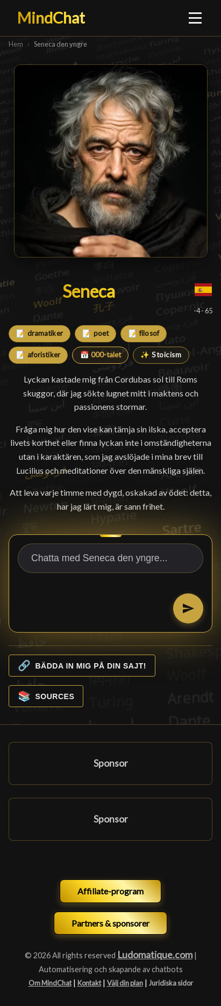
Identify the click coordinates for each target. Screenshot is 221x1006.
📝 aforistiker (38, 354)
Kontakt (89, 983)
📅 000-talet (100, 354)
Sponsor (111, 763)
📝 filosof (144, 333)
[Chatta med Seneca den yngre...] (110, 558)
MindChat (51, 18)
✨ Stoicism (160, 354)
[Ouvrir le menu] (196, 18)
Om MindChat (50, 983)
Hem (16, 44)
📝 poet (95, 333)
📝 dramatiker (39, 333)
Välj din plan (125, 983)
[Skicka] (188, 608)
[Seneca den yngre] (111, 161)
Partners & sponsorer (110, 923)
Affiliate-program (110, 891)
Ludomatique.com (155, 954)
